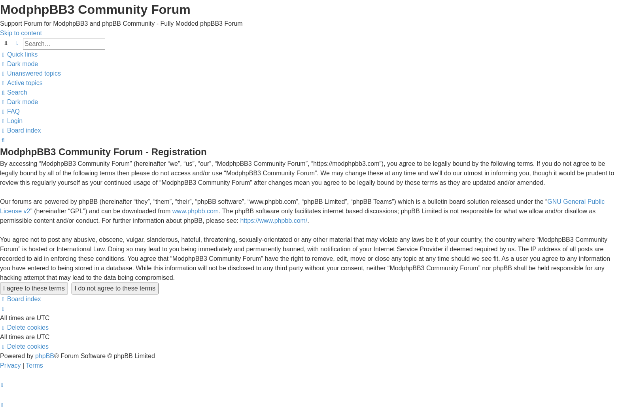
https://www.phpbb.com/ (273, 220)
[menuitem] (30, 73)
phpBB (44, 356)
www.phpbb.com (195, 211)
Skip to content (21, 33)
